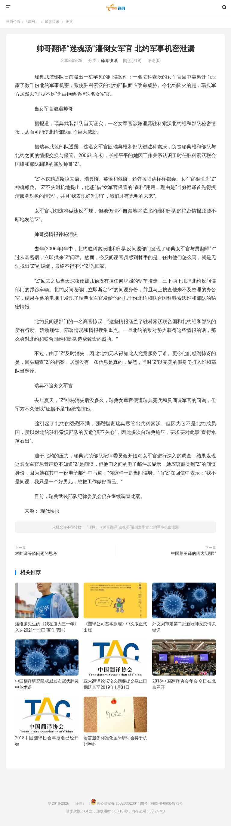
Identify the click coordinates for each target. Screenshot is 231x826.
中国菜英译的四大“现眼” (193, 553)
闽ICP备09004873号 (166, 803)
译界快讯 (52, 22)
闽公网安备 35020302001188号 (122, 803)
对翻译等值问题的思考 (36, 553)
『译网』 (116, 7)
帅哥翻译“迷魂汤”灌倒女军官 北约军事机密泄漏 (115, 48)
